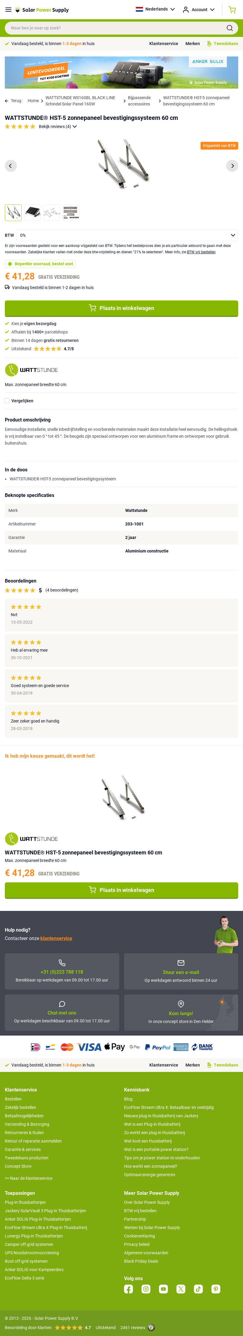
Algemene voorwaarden (146, 1252)
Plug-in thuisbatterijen (25, 1202)
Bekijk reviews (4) (58, 126)
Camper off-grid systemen (29, 1244)
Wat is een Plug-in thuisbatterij (152, 1124)
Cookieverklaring (139, 1236)
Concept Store (18, 1166)
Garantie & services (23, 1149)
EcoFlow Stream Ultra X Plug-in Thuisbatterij (46, 1227)
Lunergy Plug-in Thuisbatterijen (34, 1236)
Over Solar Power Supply (147, 1202)
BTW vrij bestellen (201, 252)
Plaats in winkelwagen (121, 308)
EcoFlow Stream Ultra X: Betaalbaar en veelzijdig (169, 1107)
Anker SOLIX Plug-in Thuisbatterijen (38, 1219)
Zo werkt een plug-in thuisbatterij (154, 1132)
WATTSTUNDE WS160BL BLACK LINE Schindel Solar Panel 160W (80, 100)
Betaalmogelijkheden (24, 1115)
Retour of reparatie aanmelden (33, 1141)
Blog (128, 1099)
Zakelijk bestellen (20, 1107)
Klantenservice (163, 43)
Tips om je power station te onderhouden (162, 1157)
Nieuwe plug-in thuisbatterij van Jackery (161, 1115)
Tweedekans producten (26, 1157)
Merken (192, 43)
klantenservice (56, 938)
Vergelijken (22, 400)
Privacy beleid (137, 1244)
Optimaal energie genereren (149, 1174)
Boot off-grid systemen (26, 1261)
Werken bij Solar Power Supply (152, 1227)
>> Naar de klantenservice (28, 1178)
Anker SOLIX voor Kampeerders (34, 1269)
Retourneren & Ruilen (24, 1132)
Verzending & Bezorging (27, 1124)
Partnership (135, 1219)
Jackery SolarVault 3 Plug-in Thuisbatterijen (45, 1210)
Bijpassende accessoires (139, 100)
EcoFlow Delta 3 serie (24, 1278)
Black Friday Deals (141, 1261)
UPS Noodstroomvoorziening (32, 1252)
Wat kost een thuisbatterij (148, 1141)
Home (33, 100)
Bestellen (13, 1099)
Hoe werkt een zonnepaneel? (150, 1166)
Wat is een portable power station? (156, 1149)
